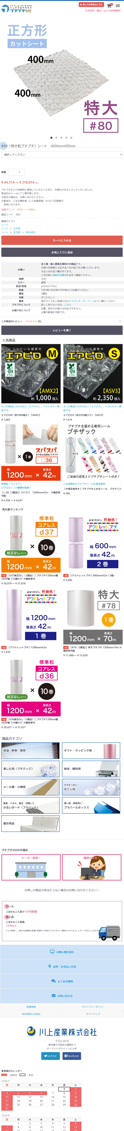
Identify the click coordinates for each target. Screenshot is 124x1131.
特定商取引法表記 (31, 1013)
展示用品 (8, 823)
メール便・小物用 (14, 787)
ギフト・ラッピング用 (78, 750)
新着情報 (31, 1006)
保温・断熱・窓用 (14, 750)
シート (4, 224)
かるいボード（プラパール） (21, 805)
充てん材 (72, 787)
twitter (50, 1056)
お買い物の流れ (62, 952)
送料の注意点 (60, 275)
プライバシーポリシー (93, 1006)
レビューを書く (62, 330)
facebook (72, 1056)
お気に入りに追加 (62, 252)
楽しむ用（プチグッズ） (18, 769)
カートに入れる (62, 240)
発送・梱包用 (72, 769)
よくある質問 (62, 981)
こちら (67, 304)
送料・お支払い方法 (62, 966)
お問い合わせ (62, 996)
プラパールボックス (76, 805)
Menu (119, 4)
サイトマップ (93, 1013)
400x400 (30, 232)
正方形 (16, 228)
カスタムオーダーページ (81, 301)
